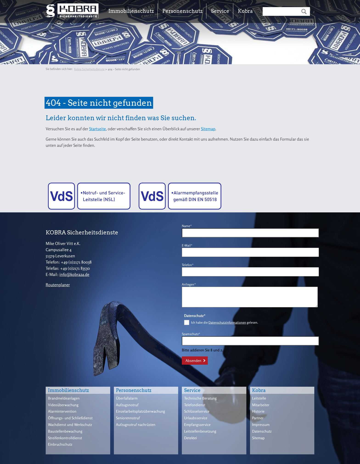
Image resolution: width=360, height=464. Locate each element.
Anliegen (189, 284)
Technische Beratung (200, 398)
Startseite (97, 128)
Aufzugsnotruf (127, 405)
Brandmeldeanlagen (64, 398)
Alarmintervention (62, 411)
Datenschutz (262, 431)
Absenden (193, 360)
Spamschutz (191, 333)
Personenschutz (182, 11)
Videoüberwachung (63, 405)
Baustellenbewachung (65, 431)
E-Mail (189, 245)
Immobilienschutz (131, 11)
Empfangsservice (197, 424)
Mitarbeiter (261, 405)
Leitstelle (259, 398)
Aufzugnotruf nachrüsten (135, 424)
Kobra (245, 11)
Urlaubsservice (195, 418)
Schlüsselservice (196, 411)
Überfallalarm (127, 398)
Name (189, 225)
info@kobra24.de (74, 274)
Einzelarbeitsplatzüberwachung (140, 411)
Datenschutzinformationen (227, 322)
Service (220, 11)
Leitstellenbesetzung (200, 431)
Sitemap (208, 128)
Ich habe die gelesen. (224, 322)
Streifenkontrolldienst (65, 438)
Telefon (189, 264)
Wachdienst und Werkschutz (70, 424)
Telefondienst (194, 405)
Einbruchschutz (60, 444)
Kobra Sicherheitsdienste (89, 69)
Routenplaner (58, 284)
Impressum (261, 424)
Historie (258, 411)
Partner (258, 418)
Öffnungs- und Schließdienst (70, 418)
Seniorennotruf (128, 418)
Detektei (190, 438)
